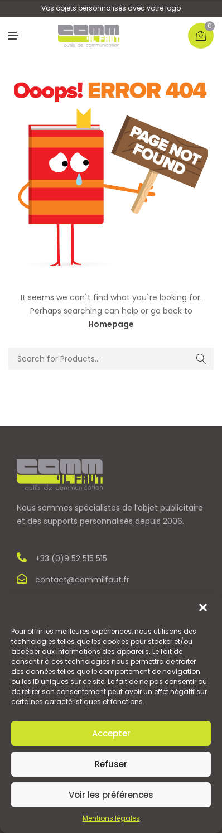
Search (201, 359)
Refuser (111, 764)
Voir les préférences (111, 795)
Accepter (111, 733)
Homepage (111, 324)
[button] (204, 608)
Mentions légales (111, 818)
